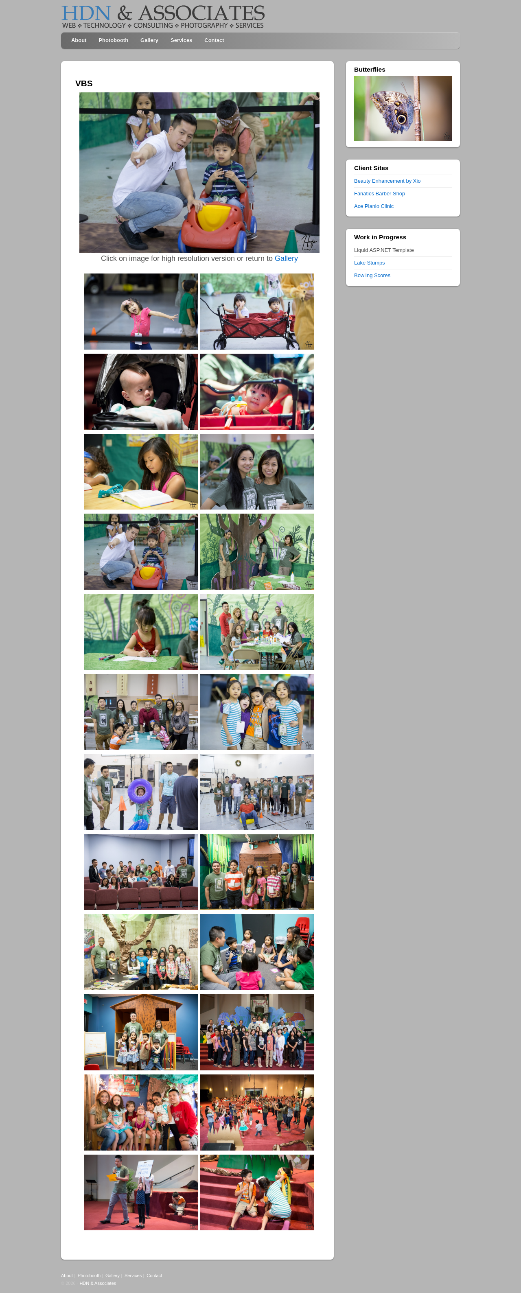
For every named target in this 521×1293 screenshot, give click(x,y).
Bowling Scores (372, 275)
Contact (214, 40)
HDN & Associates (97, 1283)
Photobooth (113, 40)
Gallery (149, 40)
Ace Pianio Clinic (374, 206)
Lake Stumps (369, 263)
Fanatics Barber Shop (379, 193)
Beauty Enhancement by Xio (387, 181)
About (78, 40)
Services (181, 40)
